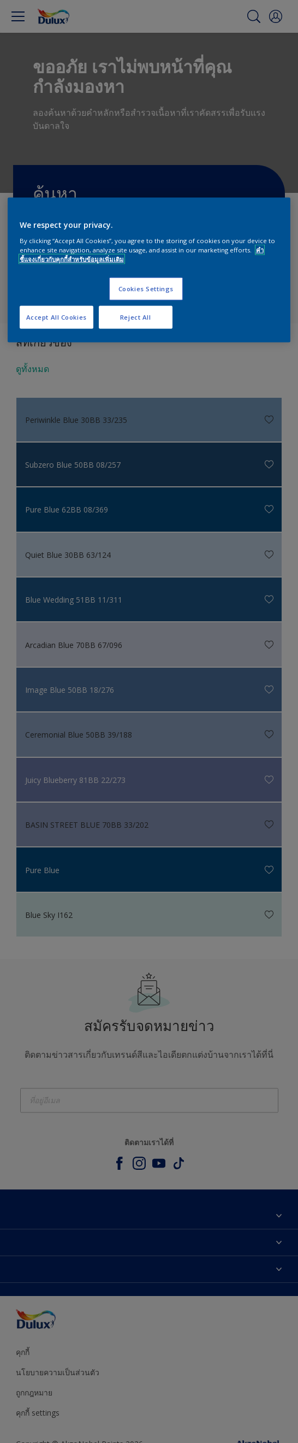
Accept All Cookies (56, 317)
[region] (149, 270)
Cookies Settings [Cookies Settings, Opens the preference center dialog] (146, 289)
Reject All (135, 317)
